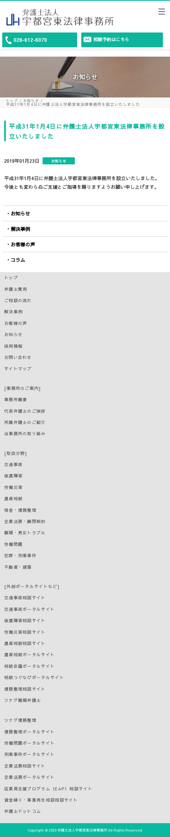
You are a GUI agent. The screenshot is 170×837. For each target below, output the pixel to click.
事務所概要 (15, 399)
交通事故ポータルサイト (29, 609)
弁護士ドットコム (22, 811)
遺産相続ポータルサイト (29, 655)
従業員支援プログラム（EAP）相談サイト (48, 789)
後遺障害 (13, 476)
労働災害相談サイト (25, 632)
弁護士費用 (15, 289)
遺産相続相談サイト (25, 643)
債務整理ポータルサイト (29, 732)
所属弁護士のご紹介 (25, 422)
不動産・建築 (18, 567)
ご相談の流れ (18, 300)
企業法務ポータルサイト (29, 777)
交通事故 (13, 464)
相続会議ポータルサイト (29, 666)
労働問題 (13, 544)
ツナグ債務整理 (20, 720)
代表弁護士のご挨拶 (25, 411)
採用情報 (13, 346)
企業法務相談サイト (25, 766)
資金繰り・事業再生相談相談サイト (41, 800)
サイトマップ (18, 369)
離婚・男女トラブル (25, 533)
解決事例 (20, 228)
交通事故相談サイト (25, 598)
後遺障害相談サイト (25, 620)
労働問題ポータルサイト (29, 743)
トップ (12, 100)
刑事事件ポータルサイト (29, 754)
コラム (18, 259)
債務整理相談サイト (25, 689)
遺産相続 (13, 498)
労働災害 (13, 487)
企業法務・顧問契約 (25, 521)
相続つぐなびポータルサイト (34, 677)
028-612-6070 (30, 39)
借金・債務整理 (20, 510)
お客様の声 (23, 244)
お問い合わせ (18, 357)
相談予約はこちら (111, 39)
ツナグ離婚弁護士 (22, 700)
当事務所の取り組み (25, 434)
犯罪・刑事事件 (20, 555)
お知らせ (31, 100)
